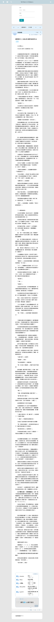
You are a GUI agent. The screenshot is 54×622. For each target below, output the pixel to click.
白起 (40, 34)
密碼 (20, 13)
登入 (22, 20)
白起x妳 (32, 34)
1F (16, 41)
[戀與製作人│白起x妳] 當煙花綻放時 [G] (26, 39)
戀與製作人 (36, 34)
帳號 (20, 7)
